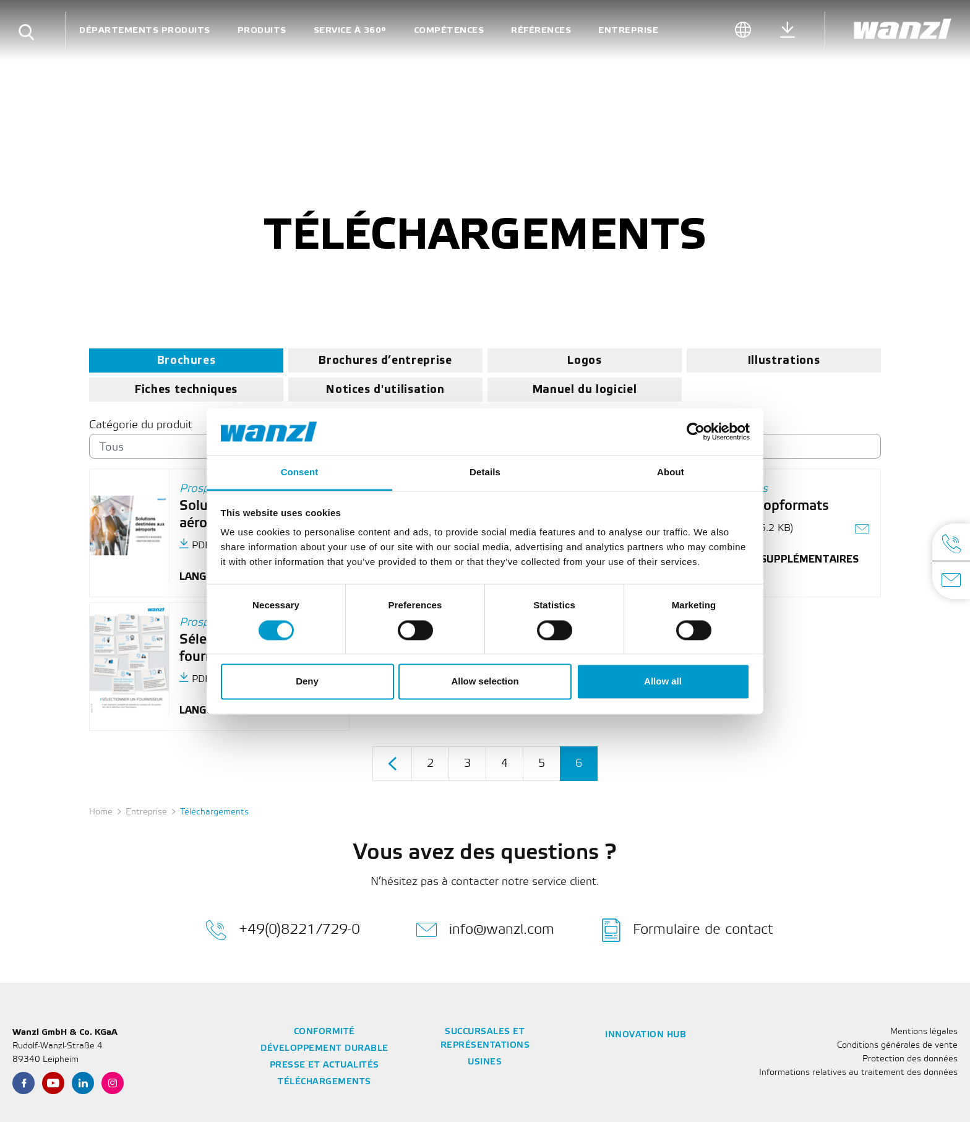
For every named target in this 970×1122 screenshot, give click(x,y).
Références (541, 30)
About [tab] (670, 472)
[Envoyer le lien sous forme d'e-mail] (862, 530)
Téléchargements (324, 1082)
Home (101, 812)
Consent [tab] (300, 472)
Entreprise (628, 30)
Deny (307, 681)
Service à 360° (350, 30)
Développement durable (324, 1049)
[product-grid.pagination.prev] (392, 764)
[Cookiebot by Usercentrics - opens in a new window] (696, 431)
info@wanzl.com (485, 930)
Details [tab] (485, 472)
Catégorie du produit (140, 425)
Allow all (663, 681)
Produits (262, 30)
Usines (485, 1062)
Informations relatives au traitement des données (858, 1073)
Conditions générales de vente (897, 1046)
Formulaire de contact (687, 930)
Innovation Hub (645, 1035)
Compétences (449, 30)
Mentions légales (924, 1032)
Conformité (324, 1032)
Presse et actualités (324, 1065)
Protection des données (910, 1059)
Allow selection (484, 681)
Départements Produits (144, 30)
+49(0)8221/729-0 (282, 930)
